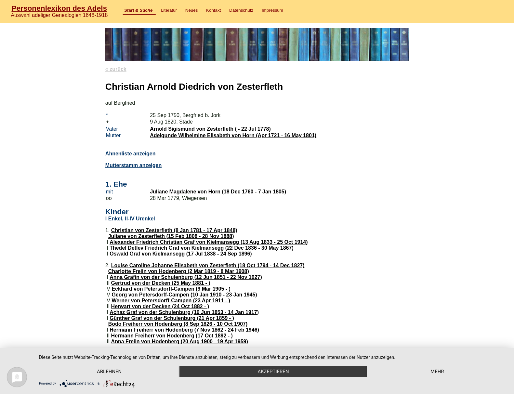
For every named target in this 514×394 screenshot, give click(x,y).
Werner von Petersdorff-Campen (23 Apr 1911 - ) (171, 300)
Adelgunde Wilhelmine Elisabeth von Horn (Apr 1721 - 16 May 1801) (233, 135)
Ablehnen (109, 371)
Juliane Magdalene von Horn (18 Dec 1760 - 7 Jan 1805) (218, 191)
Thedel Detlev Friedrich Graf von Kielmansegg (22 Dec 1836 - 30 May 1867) (202, 248)
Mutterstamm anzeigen (133, 165)
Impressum (272, 10)
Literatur (169, 10)
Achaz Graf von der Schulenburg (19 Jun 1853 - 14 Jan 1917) (184, 312)
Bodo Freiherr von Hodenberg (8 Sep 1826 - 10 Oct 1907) (178, 324)
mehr (437, 371)
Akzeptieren (273, 371)
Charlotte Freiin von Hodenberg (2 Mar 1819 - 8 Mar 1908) (178, 271)
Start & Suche (138, 10)
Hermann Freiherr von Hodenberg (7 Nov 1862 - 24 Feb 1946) (184, 330)
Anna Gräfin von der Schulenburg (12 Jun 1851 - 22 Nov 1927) (186, 277)
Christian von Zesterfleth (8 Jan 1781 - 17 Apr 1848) (174, 230)
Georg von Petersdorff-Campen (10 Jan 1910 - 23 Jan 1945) (184, 294)
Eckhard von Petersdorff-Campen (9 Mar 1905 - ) (171, 289)
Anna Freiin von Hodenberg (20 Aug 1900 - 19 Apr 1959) (179, 341)
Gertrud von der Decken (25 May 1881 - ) (160, 283)
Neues (191, 10)
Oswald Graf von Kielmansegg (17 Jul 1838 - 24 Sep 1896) (181, 253)
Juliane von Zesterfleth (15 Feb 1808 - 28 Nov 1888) (171, 236)
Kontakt (213, 10)
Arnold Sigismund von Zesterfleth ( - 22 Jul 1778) (210, 129)
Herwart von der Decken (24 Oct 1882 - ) (160, 306)
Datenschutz (241, 10)
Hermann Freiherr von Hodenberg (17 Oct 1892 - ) (172, 335)
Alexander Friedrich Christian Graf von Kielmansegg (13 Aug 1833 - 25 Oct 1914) (209, 242)
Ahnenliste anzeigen (130, 153)
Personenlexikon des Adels (59, 8)
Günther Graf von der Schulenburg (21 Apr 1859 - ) (172, 318)
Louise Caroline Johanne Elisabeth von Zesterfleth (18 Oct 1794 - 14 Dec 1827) (208, 265)
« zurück (115, 69)
